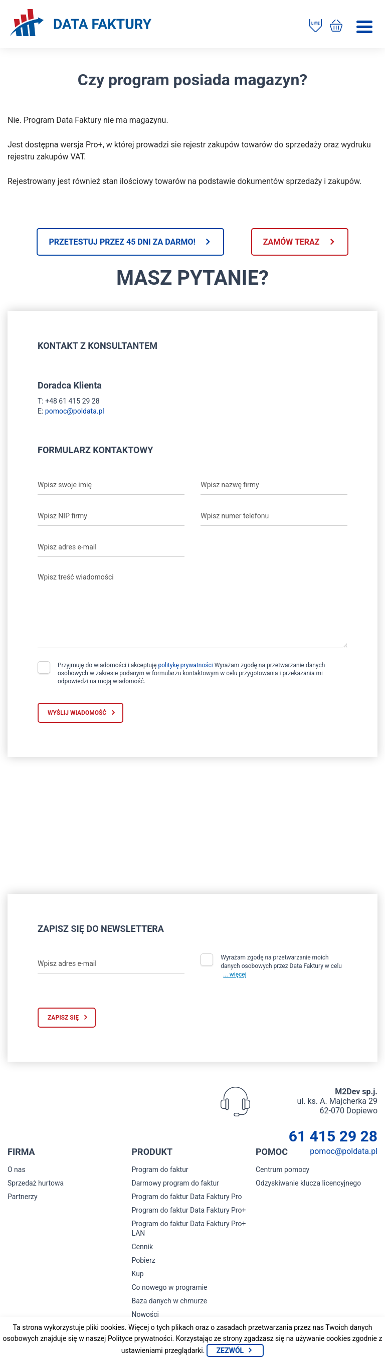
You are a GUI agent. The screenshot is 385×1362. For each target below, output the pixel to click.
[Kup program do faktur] (336, 27)
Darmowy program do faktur (176, 1183)
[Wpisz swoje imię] (111, 485)
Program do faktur (160, 1169)
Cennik (142, 1247)
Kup (138, 1274)
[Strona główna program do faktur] (80, 23)
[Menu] (364, 27)
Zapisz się (63, 1017)
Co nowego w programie (170, 1287)
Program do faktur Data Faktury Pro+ (189, 1210)
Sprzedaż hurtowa (36, 1183)
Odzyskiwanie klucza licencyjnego (308, 1183)
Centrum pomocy (282, 1169)
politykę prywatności (185, 665)
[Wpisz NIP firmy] (111, 516)
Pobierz (143, 1260)
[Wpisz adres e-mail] (111, 547)
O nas (17, 1169)
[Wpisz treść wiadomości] (192, 608)
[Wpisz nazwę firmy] (274, 485)
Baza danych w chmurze (170, 1301)
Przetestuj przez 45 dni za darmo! (122, 242)
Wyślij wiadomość (77, 712)
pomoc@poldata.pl (74, 411)
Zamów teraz (291, 242)
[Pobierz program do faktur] (315, 26)
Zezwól (230, 1350)
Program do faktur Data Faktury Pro (187, 1197)
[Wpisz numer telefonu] (274, 516)
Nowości (145, 1314)
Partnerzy (23, 1197)
